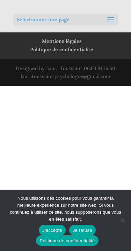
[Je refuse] (122, 220)
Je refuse (82, 230)
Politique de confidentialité (61, 49)
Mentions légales (62, 41)
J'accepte (52, 230)
